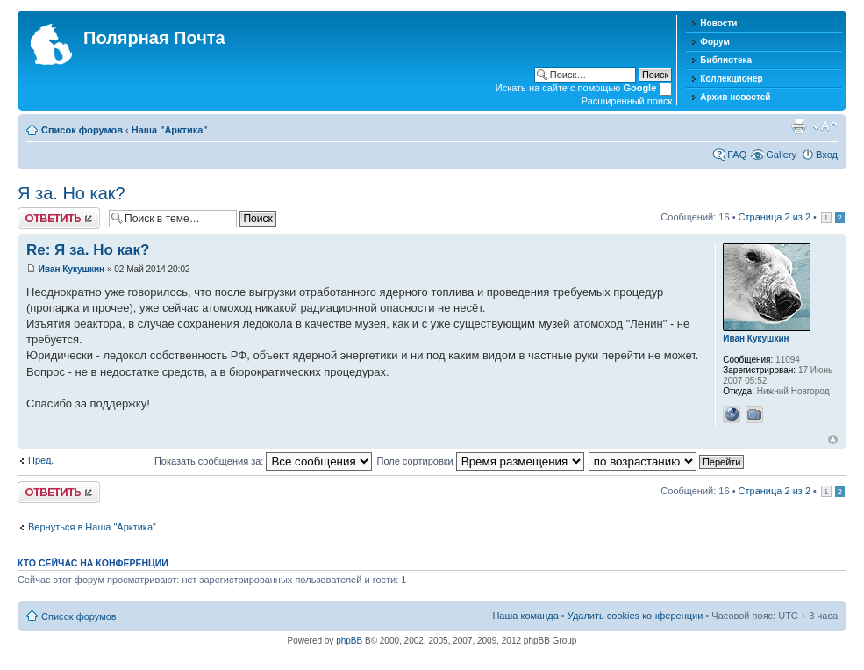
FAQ (736, 154)
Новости (718, 23)
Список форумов (82, 130)
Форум (714, 42)
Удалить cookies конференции (635, 615)
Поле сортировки (479, 461)
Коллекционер (731, 78)
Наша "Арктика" (170, 130)
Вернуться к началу (833, 439)
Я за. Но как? (71, 193)
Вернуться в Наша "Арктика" (92, 527)
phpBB (349, 640)
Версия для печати (798, 126)
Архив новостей (735, 97)
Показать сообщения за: (263, 461)
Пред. (41, 460)
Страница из (774, 217)
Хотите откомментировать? (59, 218)
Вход (827, 154)
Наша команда (525, 615)
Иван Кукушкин (71, 269)
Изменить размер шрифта (825, 126)
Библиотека (726, 60)
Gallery (781, 154)
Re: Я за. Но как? (87, 249)
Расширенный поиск (627, 101)
